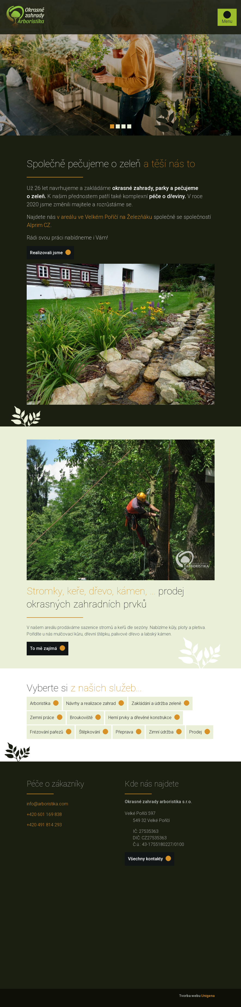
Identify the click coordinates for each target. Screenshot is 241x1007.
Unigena (208, 996)
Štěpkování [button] (93, 732)
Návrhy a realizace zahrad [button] (95, 703)
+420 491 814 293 (44, 824)
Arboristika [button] (44, 703)
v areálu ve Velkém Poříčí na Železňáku (104, 217)
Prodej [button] (199, 732)
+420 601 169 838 (44, 814)
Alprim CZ (38, 225)
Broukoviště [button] (85, 717)
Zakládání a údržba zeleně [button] (160, 703)
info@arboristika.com (47, 803)
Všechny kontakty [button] (149, 858)
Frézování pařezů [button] (50, 732)
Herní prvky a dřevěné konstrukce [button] (144, 717)
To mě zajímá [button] (47, 648)
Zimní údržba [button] (165, 732)
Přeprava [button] (128, 732)
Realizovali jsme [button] (50, 252)
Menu (227, 17)
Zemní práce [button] (46, 717)
